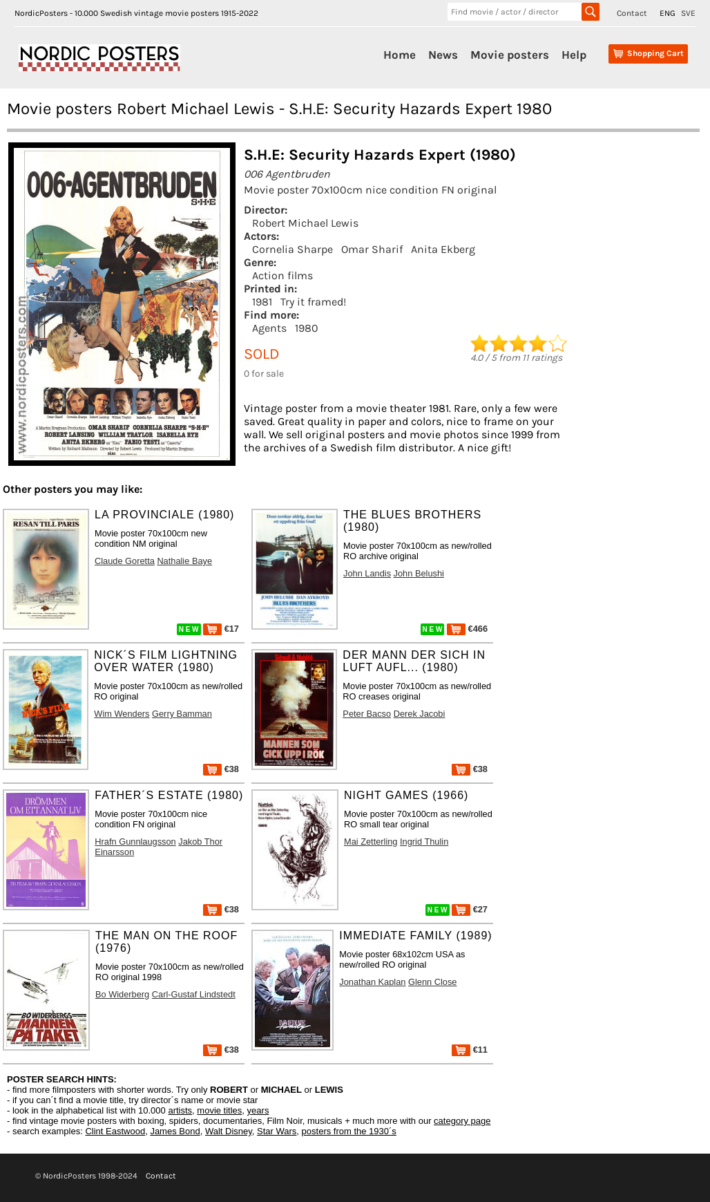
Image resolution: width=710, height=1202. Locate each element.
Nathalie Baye (184, 561)
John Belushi (419, 573)
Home (399, 55)
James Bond (175, 1131)
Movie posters (509, 55)
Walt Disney (228, 1131)
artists (180, 1110)
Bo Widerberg (122, 994)
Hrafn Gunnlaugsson (135, 841)
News (443, 55)
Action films (282, 275)
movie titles (219, 1110)
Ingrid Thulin (424, 841)
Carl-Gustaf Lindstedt (194, 994)
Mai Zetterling (371, 841)
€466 (467, 628)
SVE (688, 13)
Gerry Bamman (182, 713)
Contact (632, 13)
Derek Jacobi (419, 713)
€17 (221, 628)
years (258, 1110)
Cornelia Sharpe (292, 249)
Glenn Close (432, 982)
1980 (306, 328)
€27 (470, 909)
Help (574, 55)
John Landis (367, 573)
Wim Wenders (121, 713)
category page (462, 1121)
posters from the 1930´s (349, 1131)
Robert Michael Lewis (305, 222)
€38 (221, 769)
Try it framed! (313, 301)
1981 (262, 301)
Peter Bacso (367, 713)
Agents (269, 328)
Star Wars (276, 1131)
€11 (470, 1049)
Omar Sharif (372, 249)
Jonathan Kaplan (372, 982)
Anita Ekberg (443, 249)
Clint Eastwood (115, 1131)
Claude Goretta (125, 561)
